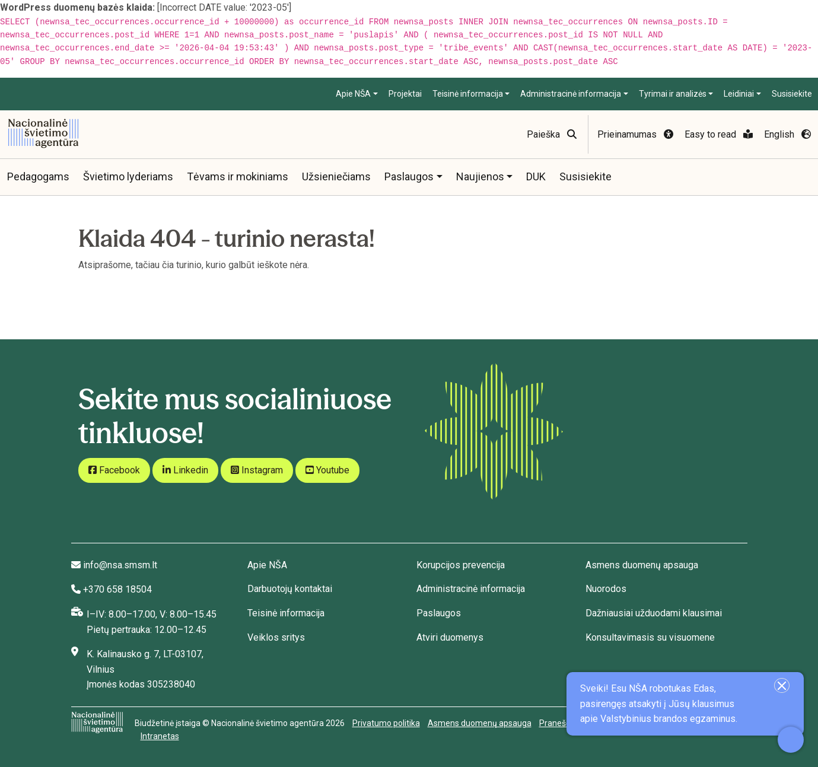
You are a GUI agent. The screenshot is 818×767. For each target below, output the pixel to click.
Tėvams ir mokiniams (237, 176)
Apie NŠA (353, 93)
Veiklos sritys (276, 637)
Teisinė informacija (467, 93)
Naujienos (480, 176)
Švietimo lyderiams (128, 176)
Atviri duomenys (449, 637)
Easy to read (719, 134)
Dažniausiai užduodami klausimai (653, 613)
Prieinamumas (635, 134)
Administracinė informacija (570, 93)
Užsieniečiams (336, 176)
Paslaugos (409, 176)
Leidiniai (739, 93)
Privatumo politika (386, 723)
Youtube (327, 470)
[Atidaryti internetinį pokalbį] (791, 740)
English (787, 134)
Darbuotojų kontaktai (289, 588)
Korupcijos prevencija (460, 565)
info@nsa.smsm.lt (120, 565)
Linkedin (185, 470)
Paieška (552, 134)
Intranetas (160, 736)
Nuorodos (605, 588)
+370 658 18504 (117, 589)
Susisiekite (792, 93)
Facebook (114, 470)
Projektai (405, 93)
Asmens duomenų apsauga (641, 565)
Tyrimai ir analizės (672, 93)
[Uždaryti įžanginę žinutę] (782, 685)
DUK (536, 176)
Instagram (257, 470)
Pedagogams (38, 176)
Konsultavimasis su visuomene (650, 637)
